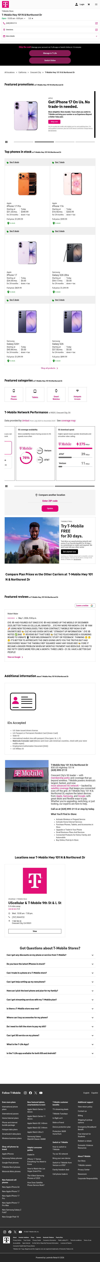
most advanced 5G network (65, 785)
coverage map (68, 420)
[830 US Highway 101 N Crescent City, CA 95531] (50, 30)
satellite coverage (60, 788)
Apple (59, 796)
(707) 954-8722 (18, 917)
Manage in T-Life (50, 53)
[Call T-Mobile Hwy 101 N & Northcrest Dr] (50, 23)
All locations (10, 72)
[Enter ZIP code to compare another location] (50, 501)
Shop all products (50, 368)
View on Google (16, 657)
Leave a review (84, 606)
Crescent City (35, 72)
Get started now (69, 552)
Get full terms (54, 130)
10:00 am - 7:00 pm (22, 913)
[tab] (50, 955)
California (22, 72)
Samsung (68, 796)
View (35, 931)
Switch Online (50, 60)
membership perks (60, 778)
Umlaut (26, 420)
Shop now (56, 122)
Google (81, 796)
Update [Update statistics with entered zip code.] (50, 508)
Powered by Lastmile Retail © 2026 (50, 1258)
